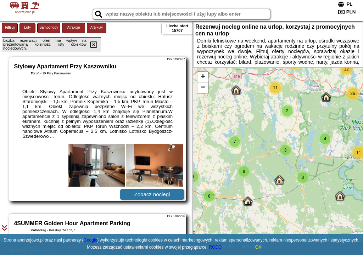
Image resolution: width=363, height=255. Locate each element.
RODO (215, 247)
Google (90, 240)
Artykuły (96, 27)
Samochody (48, 27)
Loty (27, 27)
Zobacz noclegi (152, 194)
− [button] (203, 88)
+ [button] (203, 77)
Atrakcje (73, 27)
